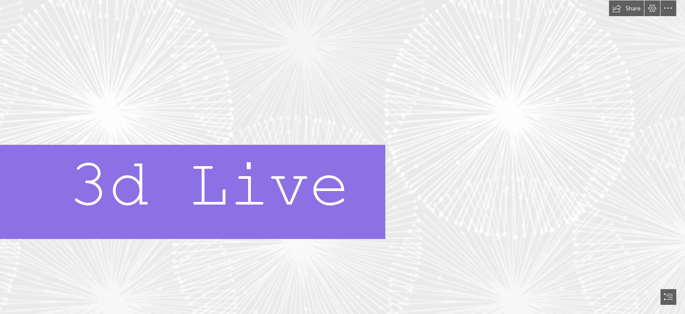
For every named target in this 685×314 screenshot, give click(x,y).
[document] (342, 157)
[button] (626, 8)
